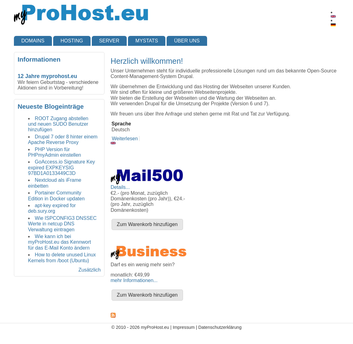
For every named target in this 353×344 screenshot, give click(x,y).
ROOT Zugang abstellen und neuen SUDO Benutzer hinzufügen (58, 124)
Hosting (72, 40)
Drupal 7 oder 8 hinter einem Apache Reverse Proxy (63, 139)
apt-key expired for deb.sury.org (52, 208)
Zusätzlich (90, 269)
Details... (120, 187)
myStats (146, 40)
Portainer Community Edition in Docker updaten (56, 195)
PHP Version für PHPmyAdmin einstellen (54, 152)
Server (109, 40)
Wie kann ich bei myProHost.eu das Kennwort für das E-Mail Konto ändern (59, 242)
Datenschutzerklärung (220, 327)
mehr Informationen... (134, 280)
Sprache (121, 123)
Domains (33, 40)
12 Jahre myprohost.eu (47, 76)
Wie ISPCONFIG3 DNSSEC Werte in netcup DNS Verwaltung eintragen (62, 224)
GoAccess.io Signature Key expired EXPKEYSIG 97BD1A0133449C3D (61, 167)
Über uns (187, 40)
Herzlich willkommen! (147, 61)
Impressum (184, 327)
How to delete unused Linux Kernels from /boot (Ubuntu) (62, 257)
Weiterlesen (125, 138)
